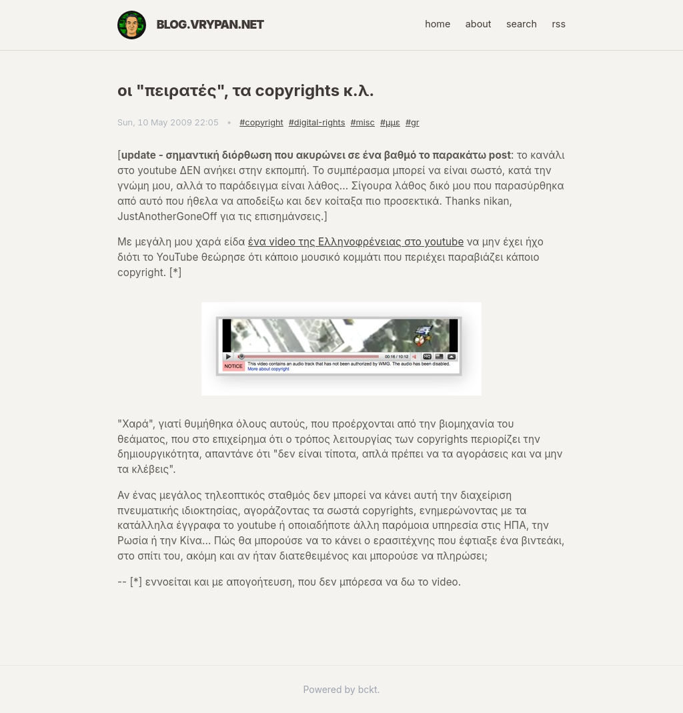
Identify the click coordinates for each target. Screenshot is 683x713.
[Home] (131, 25)
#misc (362, 122)
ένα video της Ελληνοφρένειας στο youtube (356, 241)
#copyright (261, 122)
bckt (368, 689)
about (479, 23)
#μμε (390, 122)
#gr (413, 122)
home (437, 23)
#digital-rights (317, 122)
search (521, 23)
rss (559, 23)
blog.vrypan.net (210, 24)
